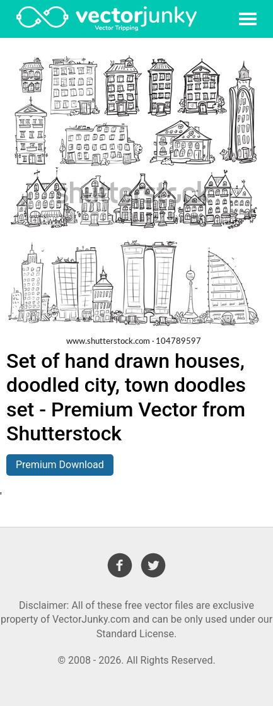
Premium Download (60, 465)
